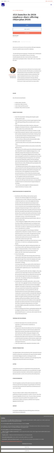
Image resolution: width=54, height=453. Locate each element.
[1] (40, 286)
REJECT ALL (27, 447)
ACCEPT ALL (27, 450)
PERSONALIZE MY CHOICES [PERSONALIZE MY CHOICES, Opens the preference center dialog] (27, 443)
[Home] (3, 4)
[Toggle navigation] (51, 4)
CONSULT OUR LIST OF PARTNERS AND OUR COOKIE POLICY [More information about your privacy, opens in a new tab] (11, 441)
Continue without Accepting (48, 416)
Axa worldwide (49, 1)
